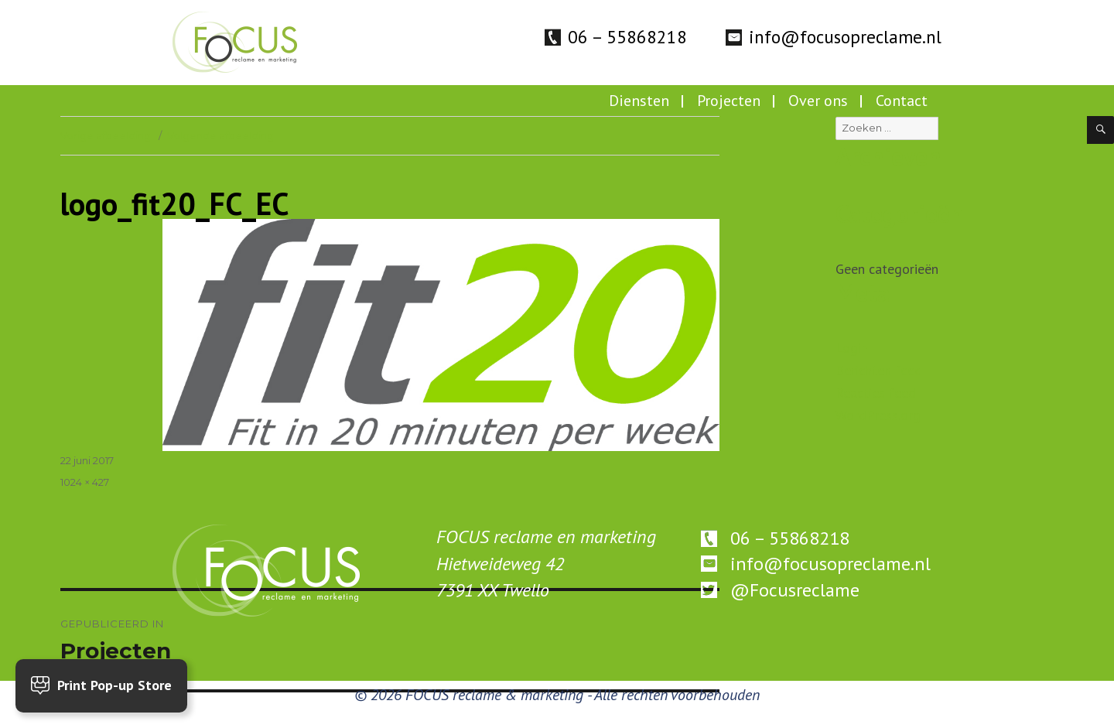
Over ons (818, 101)
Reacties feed (876, 393)
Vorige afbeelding (105, 135)
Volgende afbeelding (220, 135)
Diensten (639, 101)
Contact (902, 101)
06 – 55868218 (627, 37)
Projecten (728, 101)
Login (852, 348)
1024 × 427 (84, 482)
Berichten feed (879, 370)
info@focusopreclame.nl (845, 37)
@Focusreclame (794, 590)
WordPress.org (878, 415)
